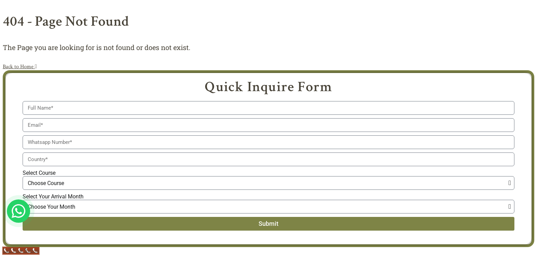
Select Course (39, 173)
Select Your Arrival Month (53, 196)
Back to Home (20, 66)
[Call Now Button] (21, 250)
